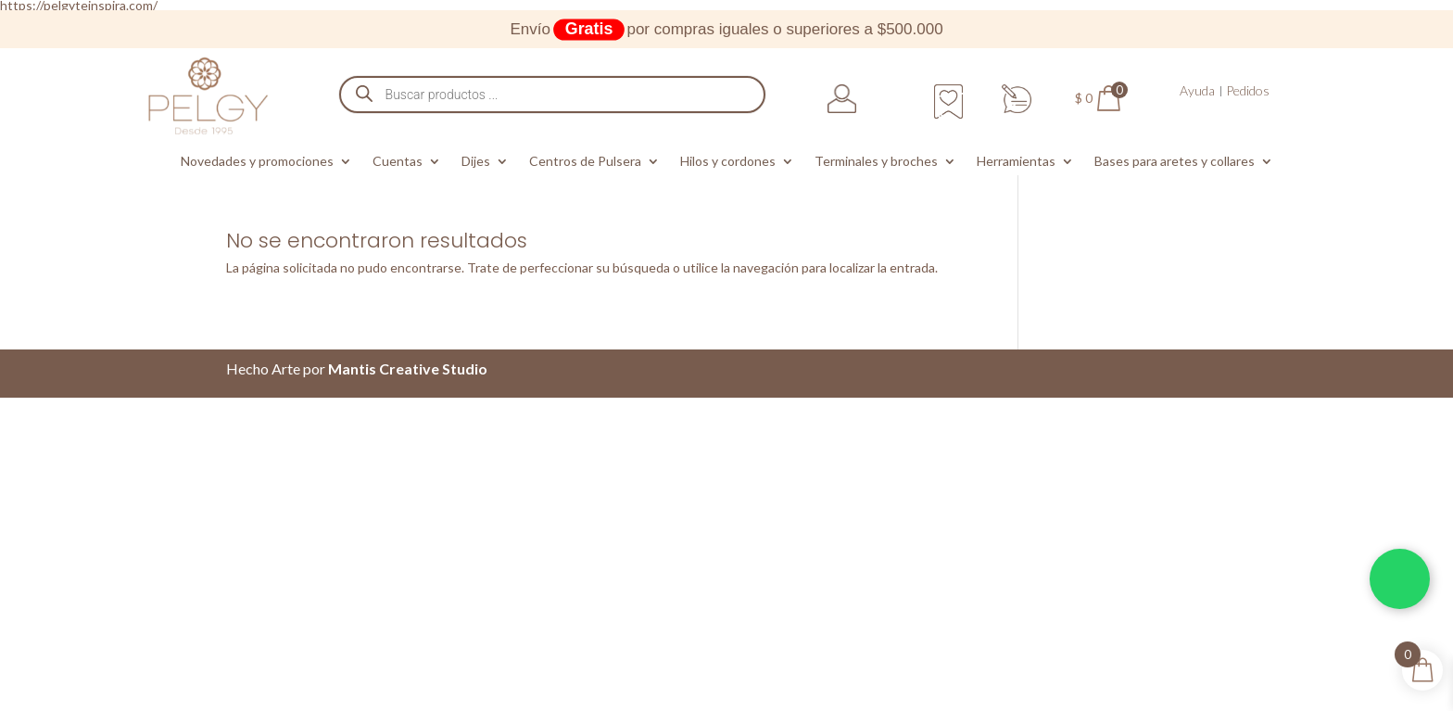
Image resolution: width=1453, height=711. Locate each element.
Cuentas (398, 162)
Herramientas (1016, 162)
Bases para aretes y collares (1174, 162)
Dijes (475, 162)
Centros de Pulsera (585, 162)
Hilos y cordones (728, 162)
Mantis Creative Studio (407, 368)
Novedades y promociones (257, 162)
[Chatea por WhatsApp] (1400, 579)
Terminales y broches (876, 162)
